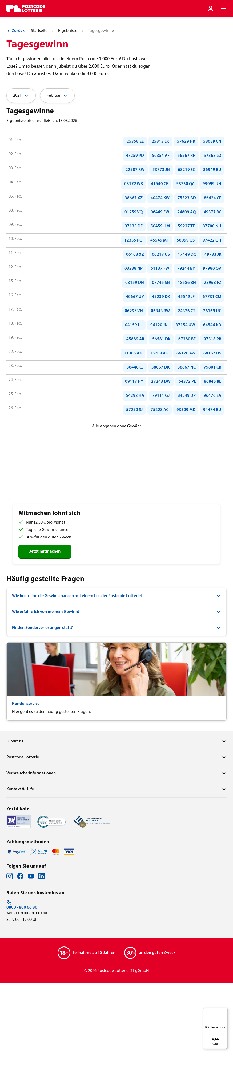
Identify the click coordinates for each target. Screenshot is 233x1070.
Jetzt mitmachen (45, 639)
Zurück (15, 118)
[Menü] (224, 1011)
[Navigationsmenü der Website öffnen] (223, 8)
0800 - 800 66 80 (21, 992)
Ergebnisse (67, 118)
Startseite (39, 118)
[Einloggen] (210, 8)
